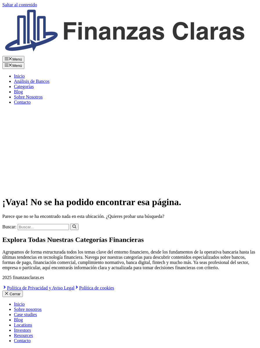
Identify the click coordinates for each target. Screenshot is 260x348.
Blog (18, 91)
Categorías (24, 86)
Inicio (19, 76)
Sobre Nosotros (28, 96)
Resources (23, 335)
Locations (23, 325)
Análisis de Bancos (32, 81)
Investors (22, 330)
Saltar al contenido (19, 4)
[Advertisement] (130, 150)
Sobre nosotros (28, 309)
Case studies (25, 314)
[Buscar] (74, 227)
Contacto (22, 102)
